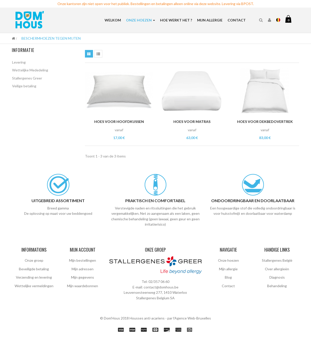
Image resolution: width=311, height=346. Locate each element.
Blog (228, 277)
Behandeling (277, 286)
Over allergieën (277, 269)
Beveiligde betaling (34, 269)
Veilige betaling (24, 87)
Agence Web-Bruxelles (192, 318)
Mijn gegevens (82, 277)
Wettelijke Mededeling (30, 71)
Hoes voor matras (191, 121)
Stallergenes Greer (27, 79)
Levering (19, 63)
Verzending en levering (34, 277)
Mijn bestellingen (82, 260)
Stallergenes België (277, 260)
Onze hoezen (228, 260)
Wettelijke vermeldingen (34, 286)
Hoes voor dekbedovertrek (265, 121)
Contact (228, 286)
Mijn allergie (228, 269)
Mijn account (83, 249)
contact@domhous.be (161, 287)
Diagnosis (277, 277)
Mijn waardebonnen (82, 286)
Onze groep (34, 260)
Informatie (23, 50)
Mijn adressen (83, 269)
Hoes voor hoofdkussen (119, 121)
